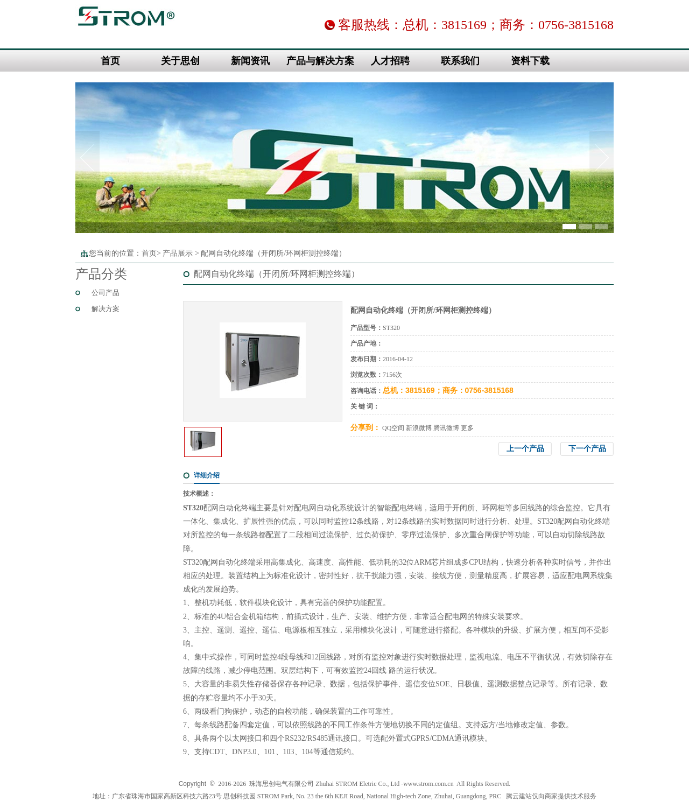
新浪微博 (419, 428)
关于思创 (180, 60)
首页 (110, 60)
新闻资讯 (250, 60)
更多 (467, 428)
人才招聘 (390, 60)
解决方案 (105, 309)
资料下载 (530, 60)
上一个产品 (525, 449)
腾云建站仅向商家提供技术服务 (551, 796)
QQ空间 (393, 428)
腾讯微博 (446, 428)
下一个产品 (587, 449)
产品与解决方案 (320, 60)
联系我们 (460, 60)
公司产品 (105, 293)
